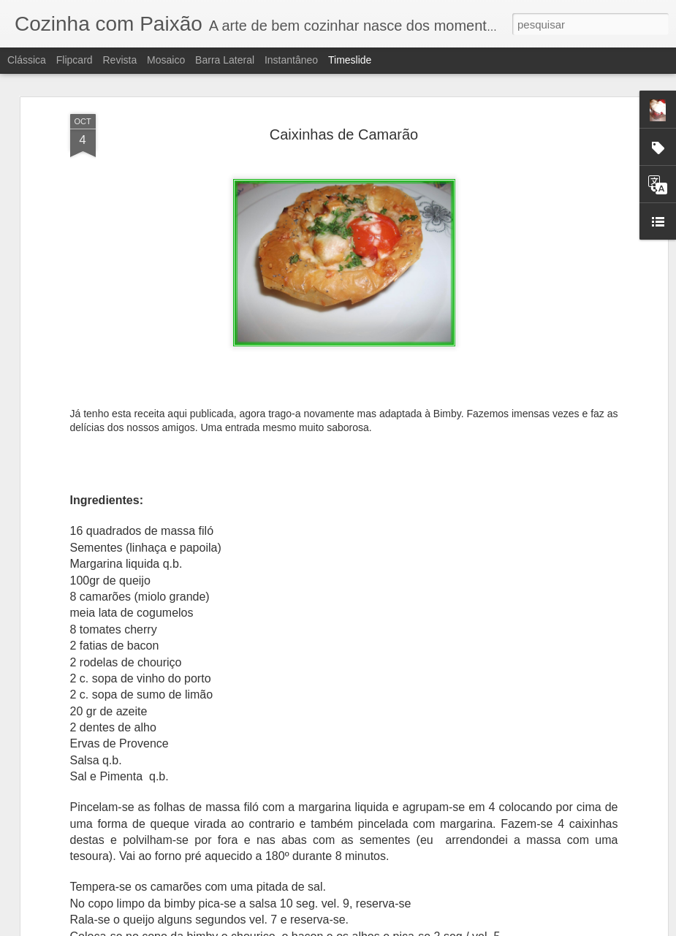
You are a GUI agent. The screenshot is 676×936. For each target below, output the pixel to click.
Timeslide (349, 60)
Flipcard (74, 60)
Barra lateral (224, 60)
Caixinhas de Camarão (344, 134)
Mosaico (166, 60)
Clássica (26, 60)
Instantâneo (291, 60)
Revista (119, 60)
